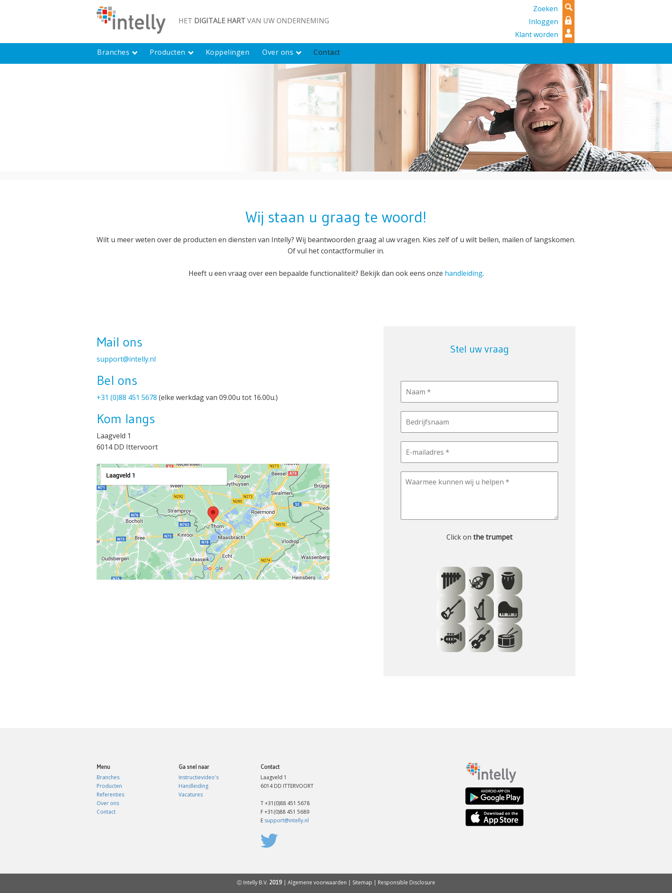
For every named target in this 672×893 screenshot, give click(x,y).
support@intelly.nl (126, 359)
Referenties (110, 794)
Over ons (108, 803)
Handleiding (193, 786)
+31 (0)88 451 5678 (127, 397)
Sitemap (362, 882)
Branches (108, 777)
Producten (109, 786)
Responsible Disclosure (406, 882)
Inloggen (543, 21)
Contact (106, 811)
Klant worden (536, 34)
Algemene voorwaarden (317, 882)
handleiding (464, 273)
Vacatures (191, 794)
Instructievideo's (199, 777)
